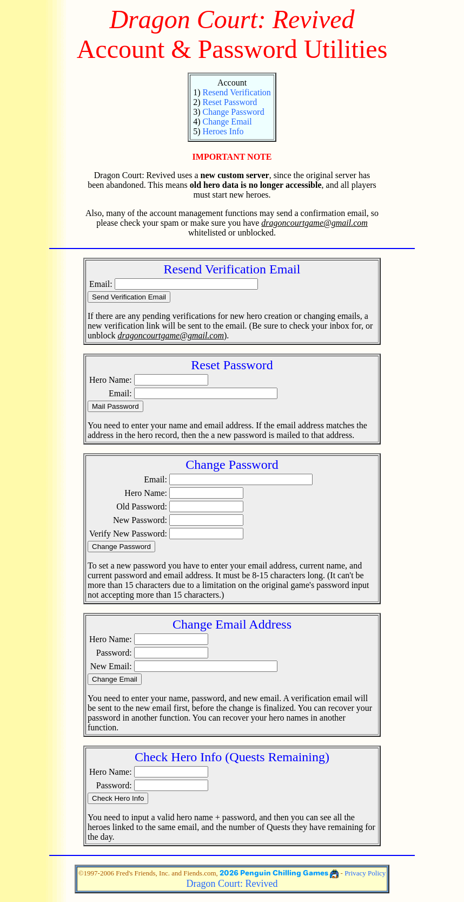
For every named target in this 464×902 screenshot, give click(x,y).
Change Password (233, 111)
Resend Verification (236, 92)
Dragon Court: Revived (232, 883)
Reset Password (229, 102)
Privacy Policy (365, 873)
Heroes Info (222, 131)
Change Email (226, 121)
